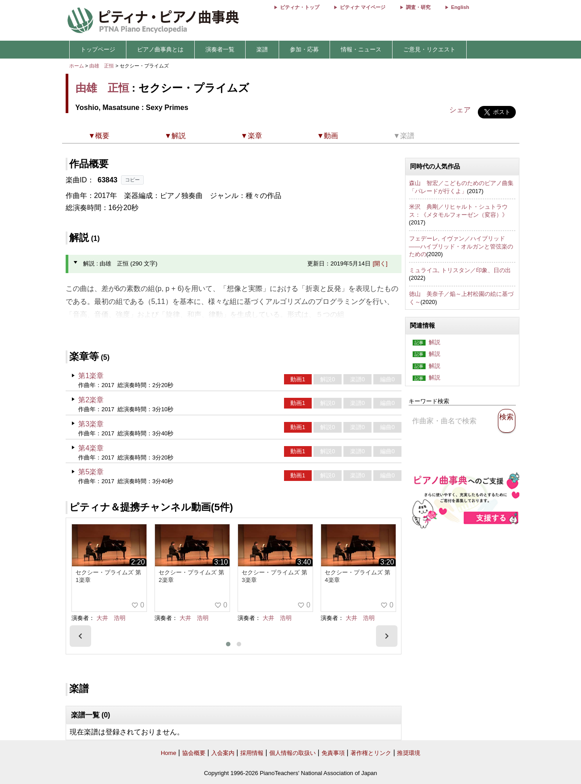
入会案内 (222, 753)
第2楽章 (91, 400)
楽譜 (262, 49)
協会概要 (193, 753)
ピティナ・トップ (299, 7)
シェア (460, 110)
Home (168, 753)
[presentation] (80, 636)
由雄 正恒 (101, 65)
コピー (132, 179)
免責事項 (333, 753)
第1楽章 (91, 375)
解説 (434, 342)
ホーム (76, 65)
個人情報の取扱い (292, 753)
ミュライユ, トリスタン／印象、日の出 (460, 270)
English (460, 7)
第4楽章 (91, 448)
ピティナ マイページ (362, 7)
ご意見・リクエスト (429, 49)
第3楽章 (91, 424)
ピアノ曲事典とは (160, 49)
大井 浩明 (110, 618)
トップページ (97, 49)
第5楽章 (91, 472)
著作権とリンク (371, 753)
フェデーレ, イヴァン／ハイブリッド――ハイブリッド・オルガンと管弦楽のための (461, 246)
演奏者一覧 (219, 49)
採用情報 (251, 753)
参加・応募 (304, 49)
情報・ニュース (361, 49)
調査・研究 (418, 7)
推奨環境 (408, 753)
